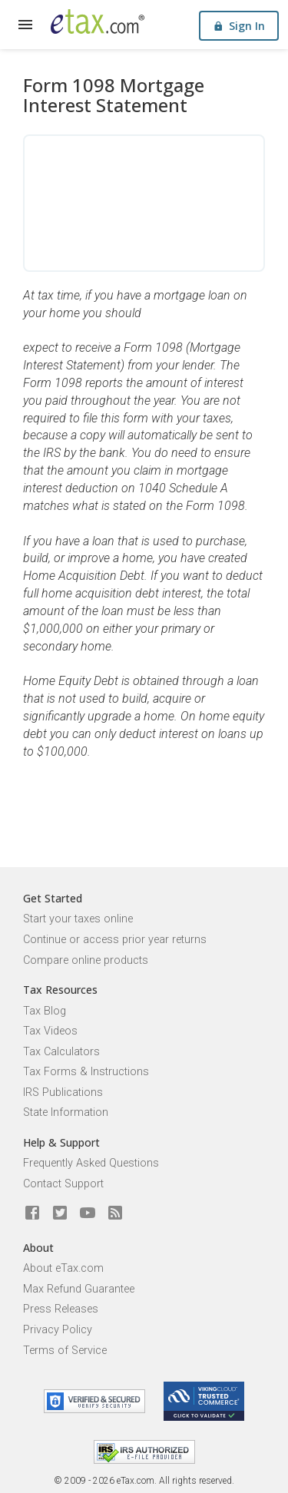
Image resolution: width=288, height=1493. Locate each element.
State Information (65, 1112)
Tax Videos (50, 1031)
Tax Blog (44, 1011)
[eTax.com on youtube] (87, 1213)
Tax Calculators (61, 1051)
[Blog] (115, 1213)
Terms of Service (65, 1350)
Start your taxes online (78, 918)
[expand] (25, 24)
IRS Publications (63, 1092)
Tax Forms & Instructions (86, 1071)
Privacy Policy (57, 1329)
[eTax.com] (97, 21)
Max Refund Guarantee (78, 1289)
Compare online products (85, 960)
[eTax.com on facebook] (32, 1213)
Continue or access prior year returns (115, 939)
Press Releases (60, 1309)
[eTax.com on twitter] (60, 1213)
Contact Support (63, 1183)
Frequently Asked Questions (91, 1163)
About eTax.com (63, 1268)
